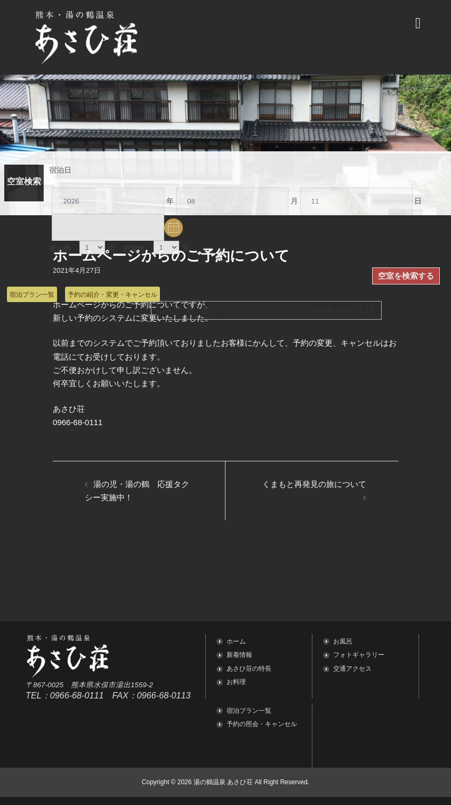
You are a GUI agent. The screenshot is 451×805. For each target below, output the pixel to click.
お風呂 (342, 641)
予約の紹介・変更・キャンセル (112, 294)
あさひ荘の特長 (249, 668)
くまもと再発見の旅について (314, 484)
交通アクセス (352, 668)
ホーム (236, 641)
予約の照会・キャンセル (262, 724)
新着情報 (239, 654)
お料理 (236, 682)
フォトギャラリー (358, 654)
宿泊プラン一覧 (32, 294)
